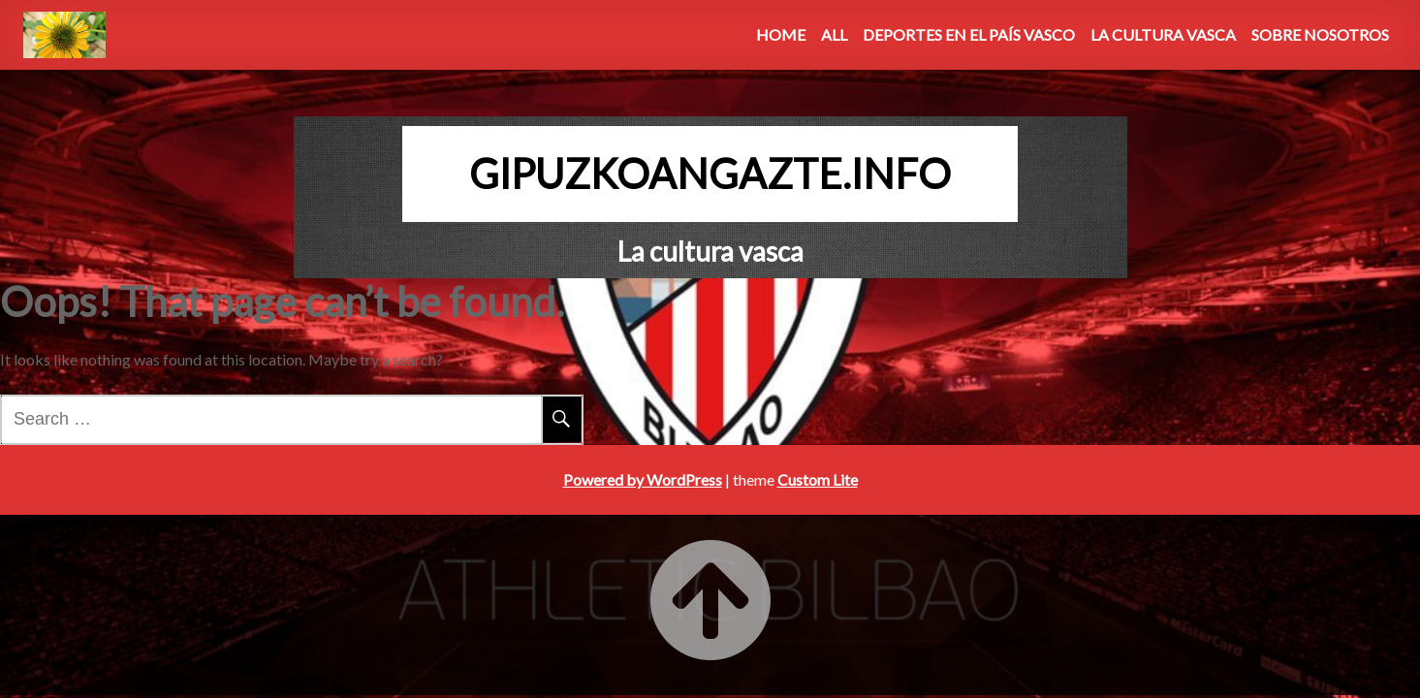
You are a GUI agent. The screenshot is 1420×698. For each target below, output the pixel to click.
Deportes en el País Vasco (969, 34)
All (834, 34)
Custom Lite (817, 479)
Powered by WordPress (642, 479)
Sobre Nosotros (1320, 34)
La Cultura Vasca (1163, 34)
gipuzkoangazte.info (710, 173)
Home (780, 34)
